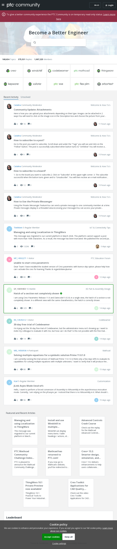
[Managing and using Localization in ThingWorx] (25, 430)
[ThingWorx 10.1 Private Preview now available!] (36, 492)
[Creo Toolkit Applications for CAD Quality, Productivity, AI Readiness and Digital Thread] (81, 492)
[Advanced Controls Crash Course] (92, 430)
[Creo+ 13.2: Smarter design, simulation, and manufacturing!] (92, 461)
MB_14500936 (20, 351)
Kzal (15, 381)
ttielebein (18, 228)
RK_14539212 (20, 320)
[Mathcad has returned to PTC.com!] (58, 461)
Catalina (17, 105)
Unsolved (25, 97)
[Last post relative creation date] (104, 123)
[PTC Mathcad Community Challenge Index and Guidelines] (25, 461)
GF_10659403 (20, 289)
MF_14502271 (20, 258)
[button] (58, 543)
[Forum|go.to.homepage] (23, 5)
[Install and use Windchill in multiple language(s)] (58, 430)
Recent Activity (11, 97)
